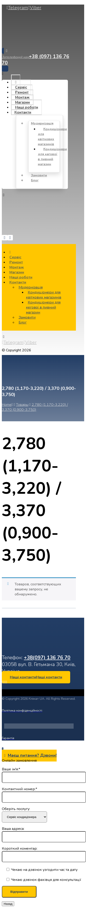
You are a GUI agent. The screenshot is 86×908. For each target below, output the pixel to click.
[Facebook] (2, 682)
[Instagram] (5, 682)
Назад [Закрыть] (8, 903)
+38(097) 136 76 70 (47, 657)
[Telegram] (17, 8)
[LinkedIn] (4, 682)
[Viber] (34, 8)
